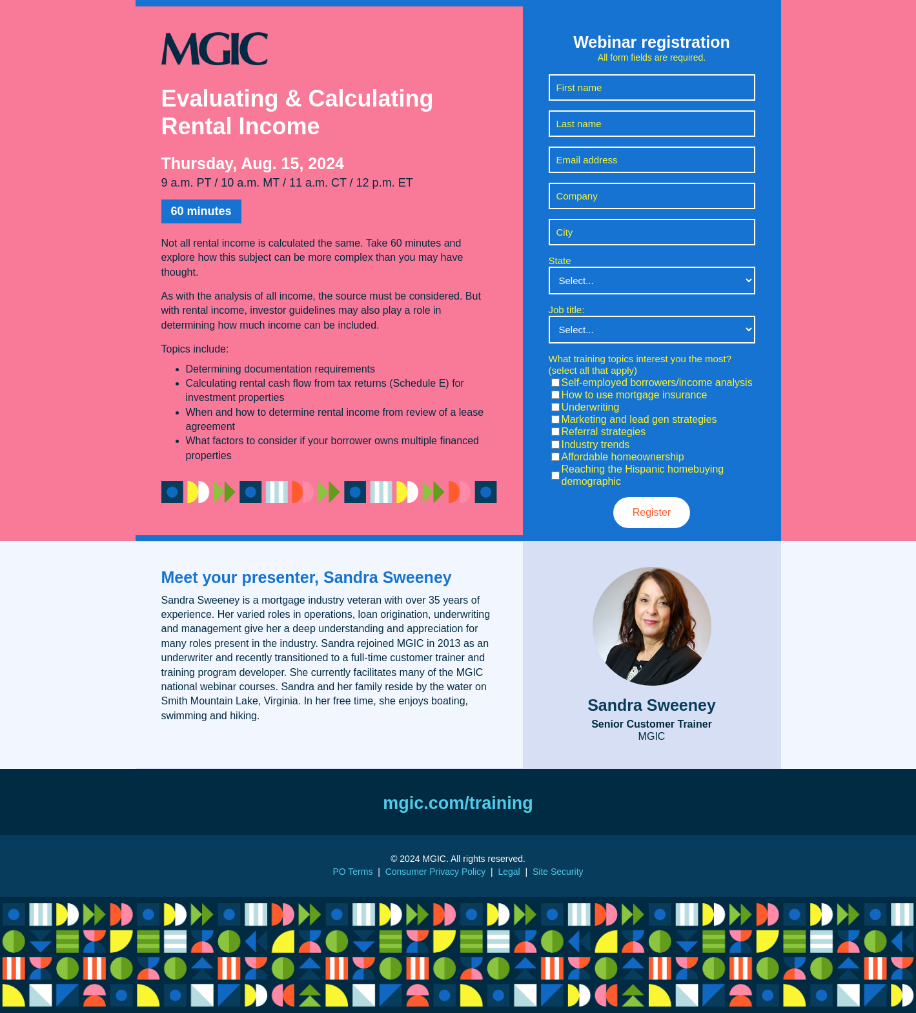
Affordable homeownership (623, 456)
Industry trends (596, 444)
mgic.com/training (458, 803)
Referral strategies (604, 431)
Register (652, 512)
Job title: (567, 309)
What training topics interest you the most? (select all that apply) (640, 364)
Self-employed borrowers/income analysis (657, 382)
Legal (509, 871)
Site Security (558, 871)
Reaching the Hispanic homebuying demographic (643, 475)
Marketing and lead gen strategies (639, 419)
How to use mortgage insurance (634, 394)
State (560, 260)
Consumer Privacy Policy (435, 871)
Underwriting (591, 407)
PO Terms (352, 871)
